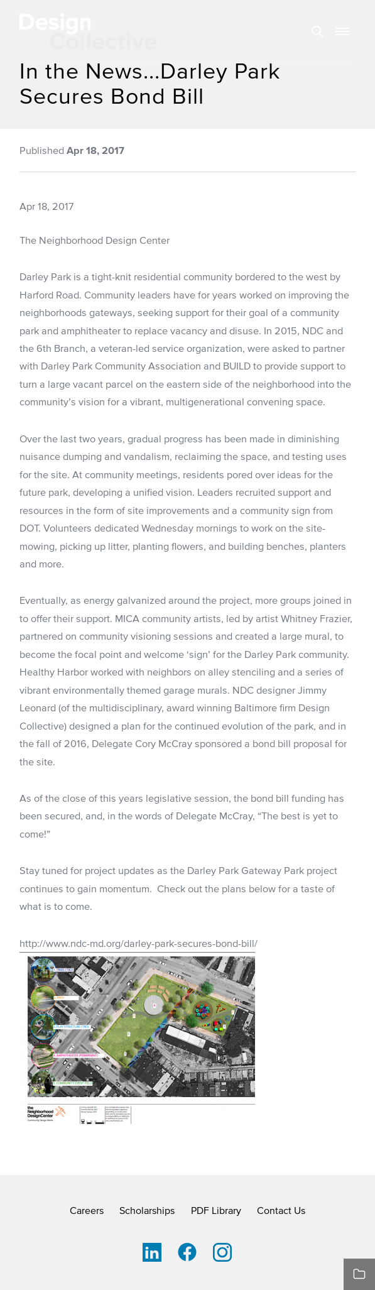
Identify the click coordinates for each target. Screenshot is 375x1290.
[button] (342, 31)
